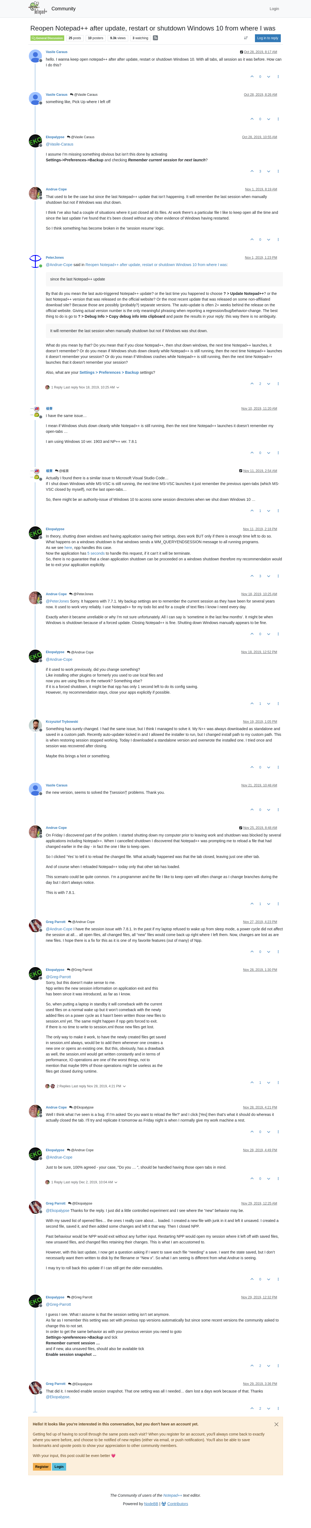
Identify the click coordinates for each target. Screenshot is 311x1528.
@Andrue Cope (80, 652)
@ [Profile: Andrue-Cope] (59, 265)
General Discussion (47, 38)
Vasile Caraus (57, 52)
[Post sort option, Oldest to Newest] (245, 38)
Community (63, 8)
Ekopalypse (55, 137)
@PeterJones (81, 594)
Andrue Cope (56, 189)
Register (42, 1467)
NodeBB (151, 1504)
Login (58, 1467)
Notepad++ (172, 1495)
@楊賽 (62, 471)
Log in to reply (267, 38)
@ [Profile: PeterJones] (57, 601)
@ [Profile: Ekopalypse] (58, 1210)
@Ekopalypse (81, 1107)
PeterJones (55, 258)
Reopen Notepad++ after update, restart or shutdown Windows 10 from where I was (156, 265)
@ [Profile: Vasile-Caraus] (59, 144)
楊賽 (49, 408)
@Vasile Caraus (83, 95)
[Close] (276, 1424)
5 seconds (96, 553)
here (68, 547)
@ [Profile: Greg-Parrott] (58, 977)
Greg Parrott (56, 922)
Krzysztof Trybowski (62, 722)
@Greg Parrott (80, 970)
